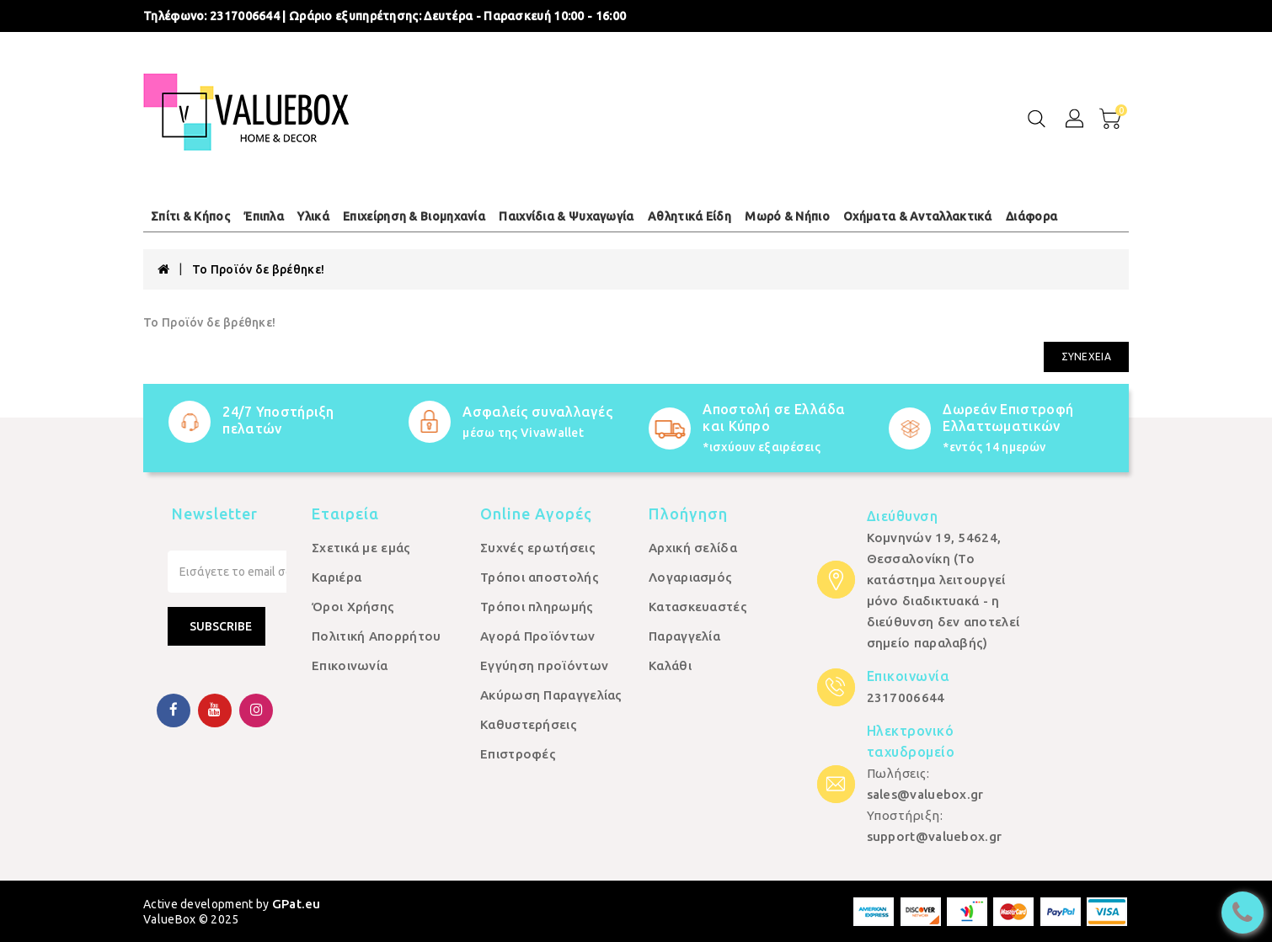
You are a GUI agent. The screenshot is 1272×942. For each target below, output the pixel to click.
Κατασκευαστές (698, 606)
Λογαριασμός (690, 577)
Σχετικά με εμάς (361, 547)
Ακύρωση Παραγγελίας (551, 695)
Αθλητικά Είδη (689, 216)
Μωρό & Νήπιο (787, 216)
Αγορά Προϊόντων (538, 636)
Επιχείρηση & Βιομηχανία (414, 216)
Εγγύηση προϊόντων (544, 665)
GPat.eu (296, 904)
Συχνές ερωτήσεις (538, 547)
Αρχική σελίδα (693, 547)
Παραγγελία (684, 636)
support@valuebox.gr (934, 836)
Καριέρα (336, 577)
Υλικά (313, 216)
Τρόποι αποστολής (539, 577)
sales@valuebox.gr (925, 794)
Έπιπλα (263, 216)
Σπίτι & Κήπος (190, 216)
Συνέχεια (1086, 356)
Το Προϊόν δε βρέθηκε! (258, 269)
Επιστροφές (518, 754)
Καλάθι (670, 665)
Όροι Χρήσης (353, 606)
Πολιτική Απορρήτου (376, 636)
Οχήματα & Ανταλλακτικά (917, 216)
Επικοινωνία (349, 665)
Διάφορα (1031, 216)
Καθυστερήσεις (528, 724)
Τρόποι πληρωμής (537, 606)
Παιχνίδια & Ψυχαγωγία (566, 216)
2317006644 (245, 16)
